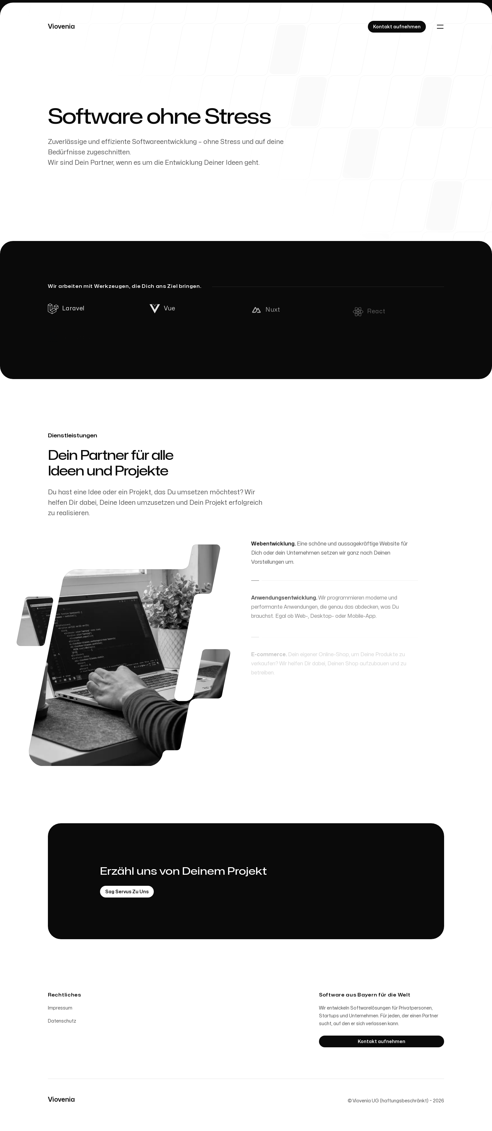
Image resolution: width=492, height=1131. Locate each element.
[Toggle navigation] (440, 27)
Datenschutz (62, 1022)
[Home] (61, 26)
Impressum (60, 1009)
